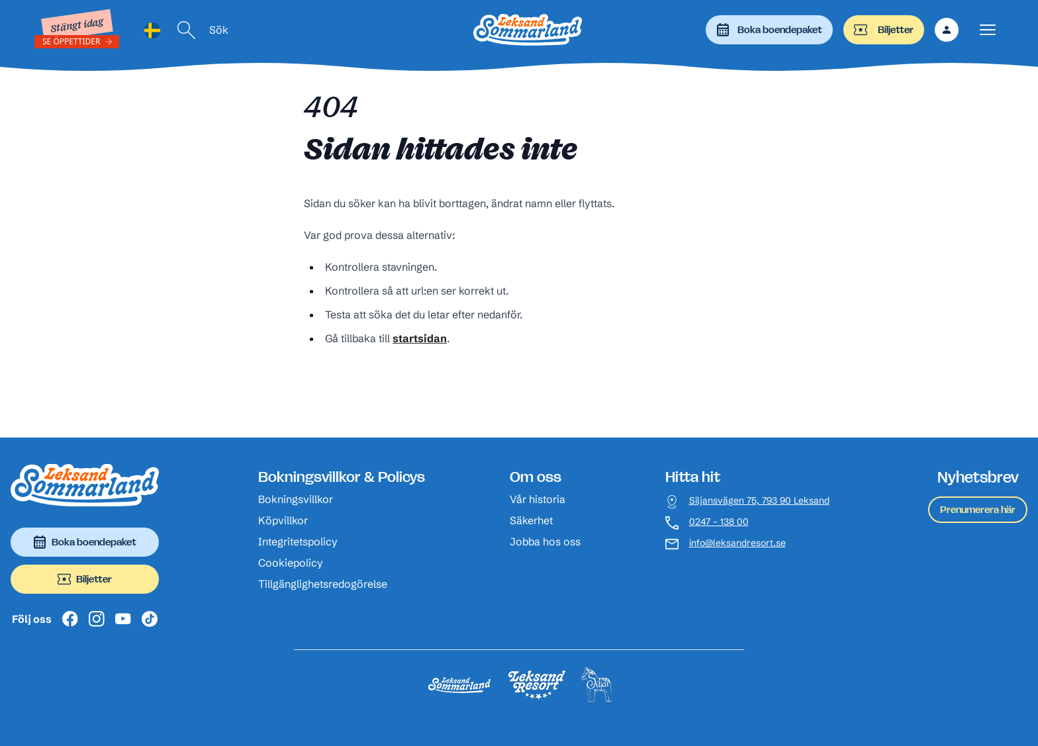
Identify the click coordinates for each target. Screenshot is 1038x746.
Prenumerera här (977, 509)
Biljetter (884, 29)
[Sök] (186, 30)
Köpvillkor (283, 520)
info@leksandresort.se (737, 543)
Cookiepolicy (290, 562)
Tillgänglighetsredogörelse (322, 583)
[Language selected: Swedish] (152, 30)
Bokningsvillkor (295, 499)
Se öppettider (71, 41)
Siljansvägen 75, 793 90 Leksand (759, 500)
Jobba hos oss (545, 541)
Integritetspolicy (298, 541)
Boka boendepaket (769, 29)
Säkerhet (531, 520)
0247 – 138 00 (719, 522)
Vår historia (537, 499)
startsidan (420, 338)
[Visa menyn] (988, 30)
